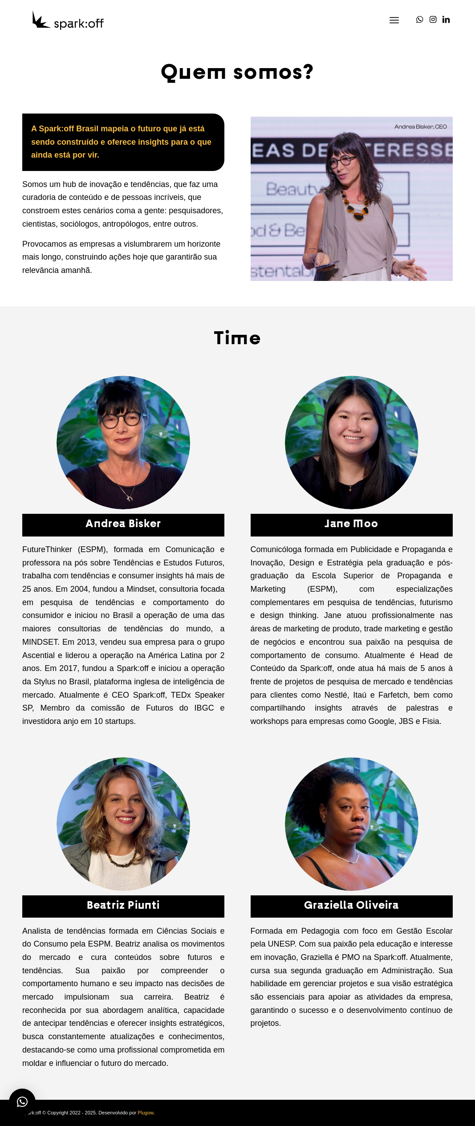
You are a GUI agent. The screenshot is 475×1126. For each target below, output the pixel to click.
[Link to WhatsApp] (419, 19)
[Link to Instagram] (432, 19)
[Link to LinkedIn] (446, 19)
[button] (22, 1102)
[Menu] (394, 20)
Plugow (145, 1112)
